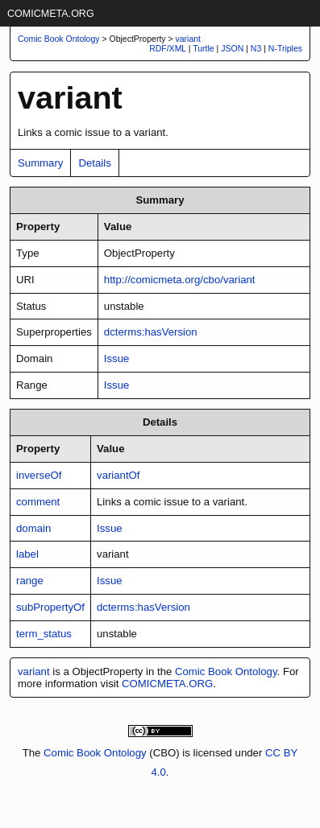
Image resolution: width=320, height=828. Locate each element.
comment (38, 502)
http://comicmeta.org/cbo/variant (180, 280)
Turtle (203, 48)
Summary (40, 163)
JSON (232, 48)
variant (189, 38)
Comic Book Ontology (226, 671)
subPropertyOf (50, 607)
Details (94, 163)
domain (33, 528)
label (27, 554)
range (30, 581)
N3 (256, 48)
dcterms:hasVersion (150, 332)
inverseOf (38, 475)
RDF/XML (167, 48)
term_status (44, 634)
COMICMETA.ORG (50, 13)
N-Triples (285, 48)
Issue (117, 358)
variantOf (118, 475)
